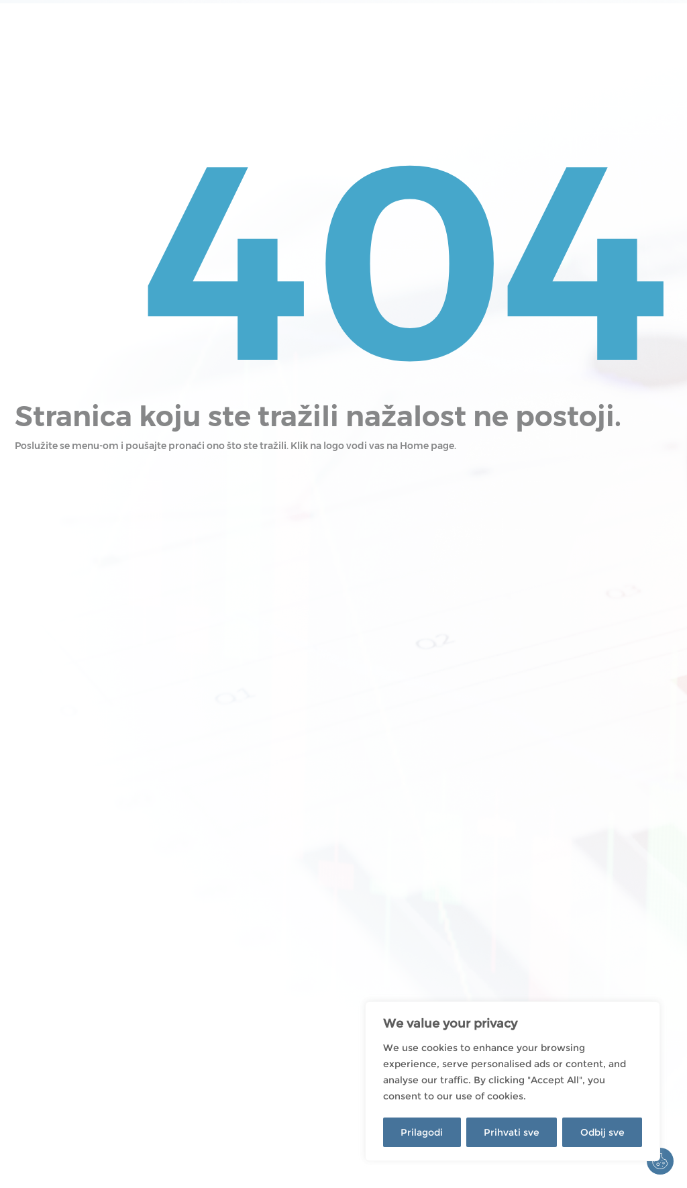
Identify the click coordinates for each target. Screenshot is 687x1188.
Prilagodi (422, 1132)
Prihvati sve (511, 1132)
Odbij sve (602, 1132)
